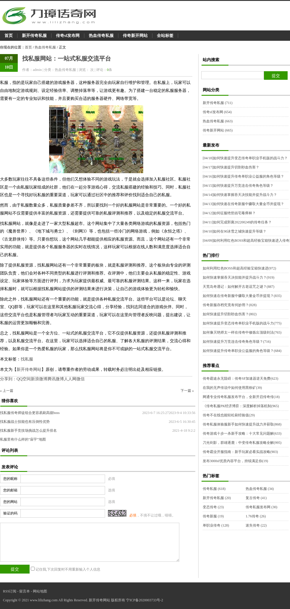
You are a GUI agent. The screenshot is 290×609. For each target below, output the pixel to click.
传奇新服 (213, 516)
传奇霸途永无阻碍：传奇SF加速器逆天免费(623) (240, 378)
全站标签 (165, 35)
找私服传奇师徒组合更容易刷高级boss (29, 413)
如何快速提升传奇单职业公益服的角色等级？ (243, 176)
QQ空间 (24, 379)
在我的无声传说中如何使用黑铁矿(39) (232, 388)
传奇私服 (214, 489)
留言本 (24, 591)
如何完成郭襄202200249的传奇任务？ (237, 222)
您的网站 (10, 502)
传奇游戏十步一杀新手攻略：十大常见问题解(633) (242, 433)
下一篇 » (187, 391)
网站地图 (40, 591)
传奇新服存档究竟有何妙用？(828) (230, 305)
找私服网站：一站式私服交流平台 (66, 58)
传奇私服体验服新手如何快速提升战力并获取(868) (242, 424)
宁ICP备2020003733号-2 (144, 600)
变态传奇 (213, 507)
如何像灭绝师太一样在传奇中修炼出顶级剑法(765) (242, 332)
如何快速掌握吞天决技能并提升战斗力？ (240, 195)
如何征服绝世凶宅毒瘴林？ (229, 213)
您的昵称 (10, 479)
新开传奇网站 (29, 369)
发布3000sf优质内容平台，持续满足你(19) (235, 461)
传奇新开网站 (135, 35)
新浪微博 (39, 379)
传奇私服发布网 (261, 507)
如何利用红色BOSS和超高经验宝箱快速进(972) (239, 268)
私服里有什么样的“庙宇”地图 (23, 439)
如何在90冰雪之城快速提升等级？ (234, 231)
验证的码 (10, 513)
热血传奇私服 (101, 35)
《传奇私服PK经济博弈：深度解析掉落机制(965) (241, 406)
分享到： (8, 379)
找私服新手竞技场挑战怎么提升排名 (28, 430)
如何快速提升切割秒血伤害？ (231, 167)
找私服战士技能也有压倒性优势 (25, 422)
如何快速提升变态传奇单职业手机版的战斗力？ (245, 158)
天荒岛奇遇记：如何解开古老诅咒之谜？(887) (238, 287)
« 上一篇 (6, 391)
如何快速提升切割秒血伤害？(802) (230, 314)
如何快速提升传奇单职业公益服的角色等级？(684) (242, 351)
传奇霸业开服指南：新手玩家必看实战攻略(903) (240, 452)
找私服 (27, 359)
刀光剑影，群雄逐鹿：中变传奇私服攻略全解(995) (242, 443)
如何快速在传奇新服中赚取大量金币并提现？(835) (242, 296)
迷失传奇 (256, 525)
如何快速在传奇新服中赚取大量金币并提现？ (243, 204)
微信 (80, 379)
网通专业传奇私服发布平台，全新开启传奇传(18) (241, 397)
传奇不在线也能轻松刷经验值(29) (229, 415)
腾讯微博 (55, 379)
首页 (8, 35)
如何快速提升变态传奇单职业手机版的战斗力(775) (242, 323)
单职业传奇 (216, 525)
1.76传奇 (256, 516)
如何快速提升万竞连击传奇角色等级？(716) (237, 342)
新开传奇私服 (34, 35)
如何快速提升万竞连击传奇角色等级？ (238, 185)
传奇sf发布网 (68, 35)
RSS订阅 (9, 591)
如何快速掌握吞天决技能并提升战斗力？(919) (238, 277)
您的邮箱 (10, 490)
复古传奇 (256, 498)
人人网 (70, 379)
